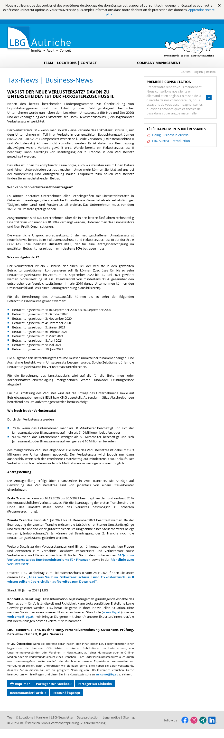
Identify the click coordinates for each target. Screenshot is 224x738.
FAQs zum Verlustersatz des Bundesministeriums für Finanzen (70, 557)
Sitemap (129, 717)
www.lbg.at (112, 612)
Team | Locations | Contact (70, 62)
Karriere (42, 717)
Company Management (158, 62)
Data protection (88, 717)
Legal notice (112, 717)
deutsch (185, 72)
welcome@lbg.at (20, 616)
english (199, 72)
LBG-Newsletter (62, 717)
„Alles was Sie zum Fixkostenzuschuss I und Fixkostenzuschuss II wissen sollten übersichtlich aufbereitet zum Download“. (70, 579)
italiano (211, 72)
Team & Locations (20, 717)
